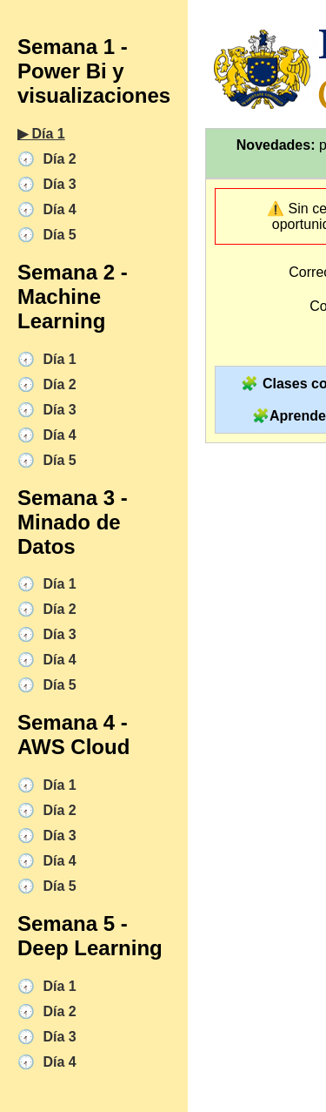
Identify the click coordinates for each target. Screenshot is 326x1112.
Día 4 (58, 209)
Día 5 (58, 234)
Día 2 (58, 159)
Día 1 (58, 359)
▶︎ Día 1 (41, 133)
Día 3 (58, 184)
